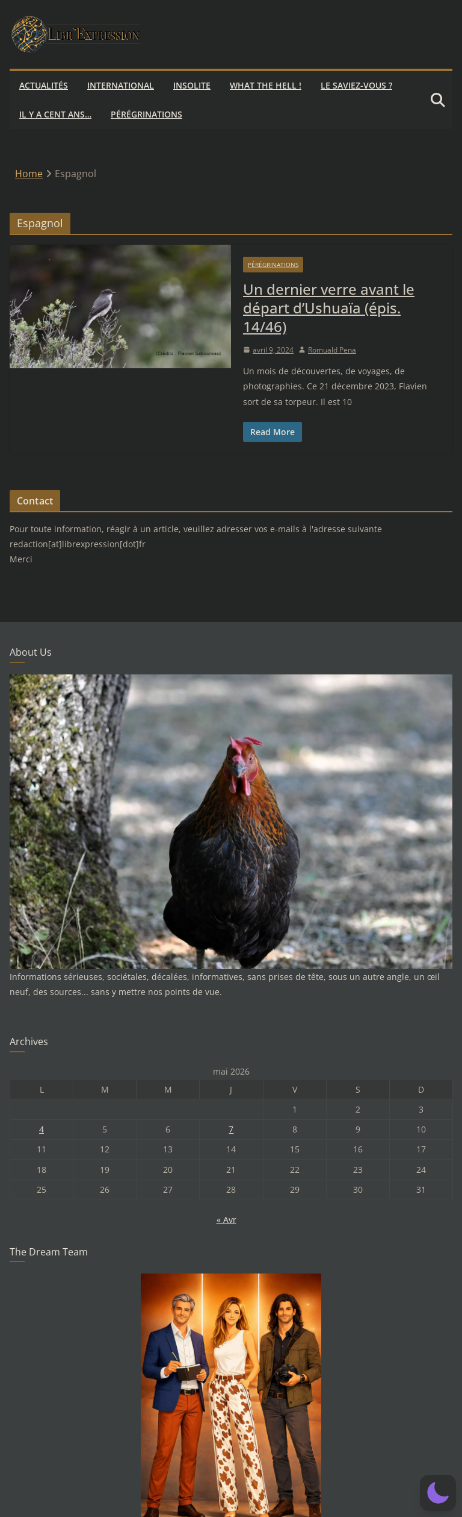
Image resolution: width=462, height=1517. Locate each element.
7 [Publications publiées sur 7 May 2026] (231, 1129)
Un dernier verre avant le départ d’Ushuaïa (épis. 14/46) (328, 307)
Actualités (43, 85)
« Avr (226, 1219)
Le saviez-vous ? (356, 85)
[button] (438, 1493)
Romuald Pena (332, 350)
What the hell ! (265, 85)
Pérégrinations (146, 114)
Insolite (192, 85)
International (120, 85)
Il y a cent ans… (55, 114)
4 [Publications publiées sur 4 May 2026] (41, 1129)
